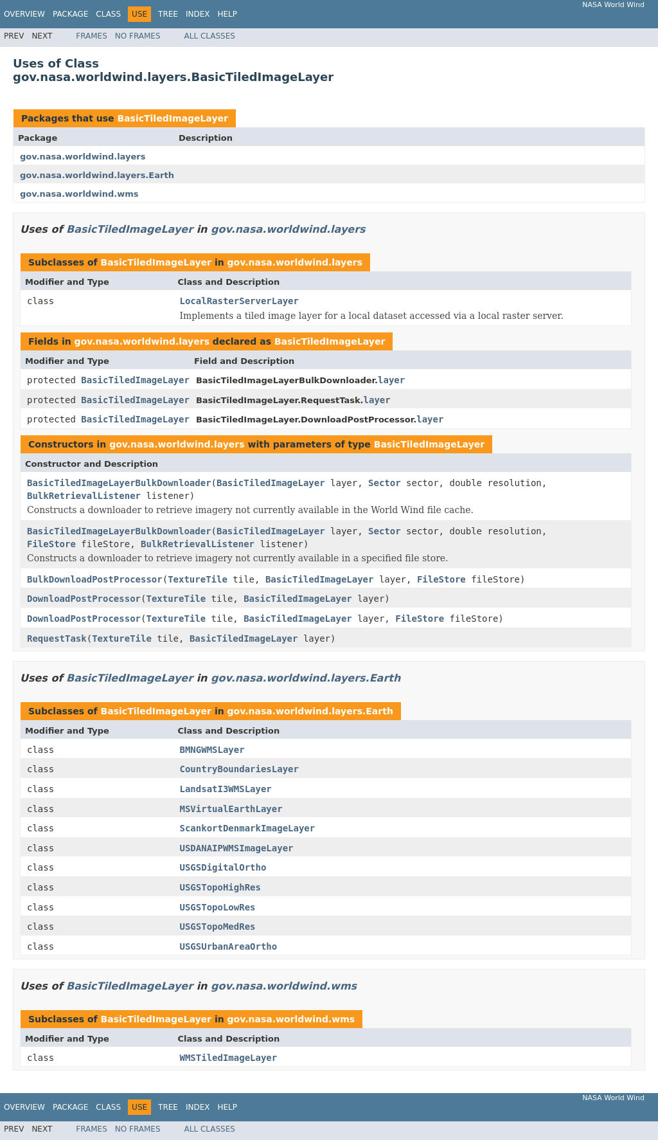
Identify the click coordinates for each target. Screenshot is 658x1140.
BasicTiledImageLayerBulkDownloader (119, 483)
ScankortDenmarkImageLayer (248, 828)
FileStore (51, 544)
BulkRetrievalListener (84, 496)
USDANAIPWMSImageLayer (237, 848)
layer (391, 380)
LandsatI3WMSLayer (226, 789)
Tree (168, 14)
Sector (384, 483)
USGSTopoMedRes (218, 926)
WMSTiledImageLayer (229, 1058)
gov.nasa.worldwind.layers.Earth (97, 175)
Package (70, 14)
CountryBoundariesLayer (239, 769)
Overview (24, 14)
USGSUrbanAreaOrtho (229, 946)
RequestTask (57, 638)
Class (108, 14)
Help (227, 14)
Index (198, 14)
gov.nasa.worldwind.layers (82, 156)
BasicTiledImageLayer (172, 118)
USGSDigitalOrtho (223, 867)
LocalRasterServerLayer (239, 301)
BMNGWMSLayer (212, 750)
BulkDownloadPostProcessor (95, 579)
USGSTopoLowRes (218, 907)
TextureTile (197, 579)
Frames (91, 36)
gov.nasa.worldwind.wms (79, 194)
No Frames (138, 36)
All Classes (209, 36)
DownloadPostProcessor (84, 598)
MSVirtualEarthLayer (231, 809)
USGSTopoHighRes (220, 887)
